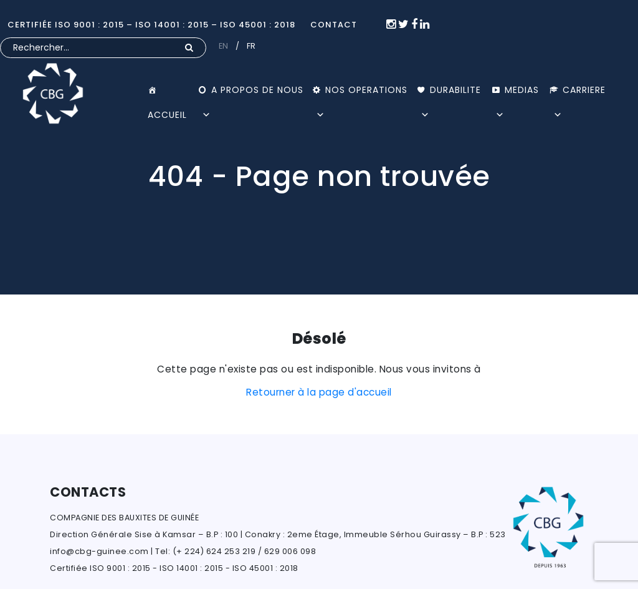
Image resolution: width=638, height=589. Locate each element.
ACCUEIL (173, 89)
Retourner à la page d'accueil (319, 392)
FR (251, 46)
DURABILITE (451, 93)
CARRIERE (579, 93)
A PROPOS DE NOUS (252, 93)
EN (224, 46)
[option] (319, 147)
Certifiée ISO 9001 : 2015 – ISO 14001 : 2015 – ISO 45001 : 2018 (151, 25)
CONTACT (333, 25)
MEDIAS (517, 93)
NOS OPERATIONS (361, 93)
